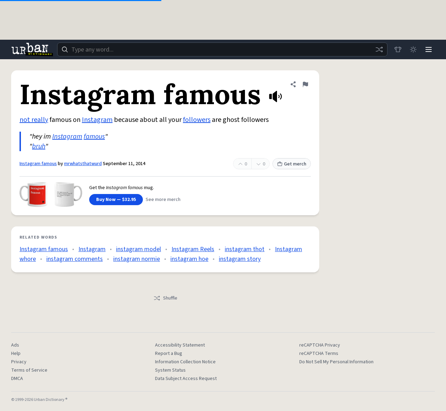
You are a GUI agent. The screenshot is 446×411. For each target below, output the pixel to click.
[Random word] (379, 49)
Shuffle (165, 298)
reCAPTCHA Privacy (319, 345)
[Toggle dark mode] (413, 49)
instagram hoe (189, 259)
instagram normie (136, 259)
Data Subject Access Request (186, 378)
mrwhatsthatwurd (83, 163)
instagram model (138, 249)
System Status (170, 370)
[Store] (398, 49)
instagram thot (244, 249)
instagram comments (74, 259)
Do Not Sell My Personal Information (336, 361)
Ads (15, 345)
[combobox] (222, 49)
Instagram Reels (192, 249)
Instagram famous (38, 163)
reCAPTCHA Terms (318, 353)
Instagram (97, 120)
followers (196, 120)
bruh (38, 146)
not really (34, 120)
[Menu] (428, 49)
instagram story (240, 259)
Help (16, 353)
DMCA (17, 378)
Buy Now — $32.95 (116, 199)
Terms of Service (29, 370)
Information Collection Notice (185, 361)
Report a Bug (168, 353)
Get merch (291, 164)
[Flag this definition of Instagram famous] (305, 84)
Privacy (18, 361)
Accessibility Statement (180, 345)
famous (94, 136)
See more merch (163, 199)
